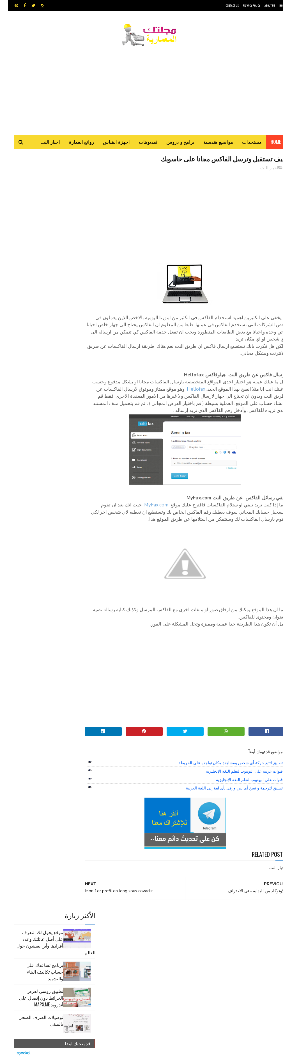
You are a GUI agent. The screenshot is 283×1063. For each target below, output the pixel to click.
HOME (274, 5)
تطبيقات (113, 937)
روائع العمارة (73, 142)
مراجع (113, 947)
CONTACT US (224, 5)
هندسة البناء (122, 957)
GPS (179, 927)
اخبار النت (42, 142)
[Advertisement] (142, 88)
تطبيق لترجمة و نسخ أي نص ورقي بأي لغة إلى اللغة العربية (226, 797)
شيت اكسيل (131, 947)
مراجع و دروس (173, 957)
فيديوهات (140, 142)
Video (147, 927)
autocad (127, 927)
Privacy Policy (243, 5)
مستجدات (244, 142)
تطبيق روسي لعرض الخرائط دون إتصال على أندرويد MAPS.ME (33, 247)
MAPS (164, 927)
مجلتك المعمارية (245, 1056)
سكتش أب (153, 947)
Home (268, 142)
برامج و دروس (172, 142)
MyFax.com (148, 513)
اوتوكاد (154, 937)
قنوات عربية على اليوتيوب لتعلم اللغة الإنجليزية (236, 780)
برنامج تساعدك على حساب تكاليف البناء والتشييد (36, 221)
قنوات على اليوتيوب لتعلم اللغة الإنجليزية (241, 788)
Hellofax (171, 390)
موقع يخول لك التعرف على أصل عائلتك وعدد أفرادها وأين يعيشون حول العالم (47, 192)
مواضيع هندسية (210, 142)
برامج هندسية (134, 937)
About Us (261, 5)
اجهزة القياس (108, 142)
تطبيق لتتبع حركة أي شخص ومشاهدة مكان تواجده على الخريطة (223, 771)
